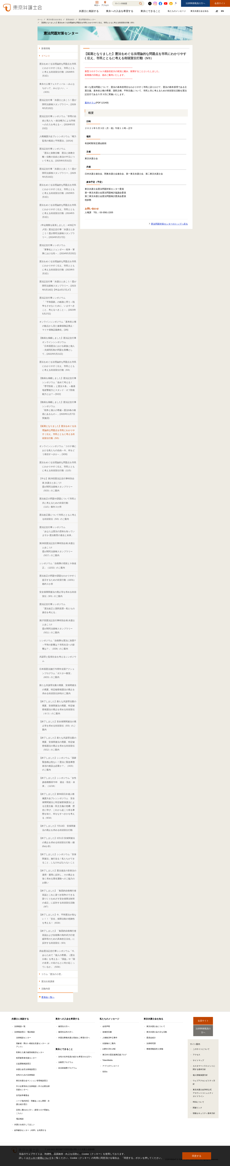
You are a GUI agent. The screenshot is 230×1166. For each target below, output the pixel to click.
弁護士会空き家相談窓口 (26, 1069)
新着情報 (45, 48)
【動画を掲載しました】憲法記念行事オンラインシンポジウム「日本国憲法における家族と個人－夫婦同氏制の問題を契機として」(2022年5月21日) (57, 346)
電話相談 (20, 1119)
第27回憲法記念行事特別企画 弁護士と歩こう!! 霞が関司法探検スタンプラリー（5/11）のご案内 (57, 626)
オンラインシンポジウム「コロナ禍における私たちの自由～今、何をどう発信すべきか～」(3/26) (57, 450)
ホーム (40, 19)
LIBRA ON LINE (109, 1049)
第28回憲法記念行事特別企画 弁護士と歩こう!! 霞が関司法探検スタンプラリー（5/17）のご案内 (57, 549)
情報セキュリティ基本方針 (204, 1111)
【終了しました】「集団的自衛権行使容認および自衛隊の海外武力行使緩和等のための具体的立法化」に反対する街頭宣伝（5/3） (57, 937)
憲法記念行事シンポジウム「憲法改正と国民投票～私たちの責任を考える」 (57, 608)
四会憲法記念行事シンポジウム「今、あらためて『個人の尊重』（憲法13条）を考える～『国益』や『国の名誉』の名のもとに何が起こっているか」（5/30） (57, 959)
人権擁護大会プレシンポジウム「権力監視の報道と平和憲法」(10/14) (57, 138)
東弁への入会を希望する (120, 12)
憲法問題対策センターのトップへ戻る (169, 224)
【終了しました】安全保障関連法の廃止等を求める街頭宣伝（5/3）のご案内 (57, 725)
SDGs (104, 1072)
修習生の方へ (63, 1026)
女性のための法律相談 (25, 1075)
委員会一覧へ (47, 997)
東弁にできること (151, 12)
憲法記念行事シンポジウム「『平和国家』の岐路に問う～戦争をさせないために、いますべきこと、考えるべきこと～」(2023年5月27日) (57, 306)
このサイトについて (201, 1046)
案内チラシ (90, 102)
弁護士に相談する (89, 12)
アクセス (196, 1052)
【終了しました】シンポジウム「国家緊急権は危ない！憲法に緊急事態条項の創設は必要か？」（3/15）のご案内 (57, 764)
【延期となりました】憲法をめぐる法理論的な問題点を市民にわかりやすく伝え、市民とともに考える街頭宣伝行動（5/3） (57, 432)
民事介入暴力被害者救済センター (30, 1052)
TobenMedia (107, 1060)
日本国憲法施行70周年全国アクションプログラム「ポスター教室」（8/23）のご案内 (56, 673)
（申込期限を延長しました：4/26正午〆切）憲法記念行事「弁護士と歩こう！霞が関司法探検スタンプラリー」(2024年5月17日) (57, 231)
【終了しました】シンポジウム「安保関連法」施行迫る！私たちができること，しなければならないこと (57, 858)
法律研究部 (151, 1043)
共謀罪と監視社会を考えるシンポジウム (57, 659)
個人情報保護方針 (200, 1072)
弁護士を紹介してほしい (24, 1124)
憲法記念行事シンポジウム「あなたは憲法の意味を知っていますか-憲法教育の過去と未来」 (57, 531)
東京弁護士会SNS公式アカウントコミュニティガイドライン (203, 1090)
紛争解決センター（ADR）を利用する (30, 1130)
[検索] (124, 3)
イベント (45, 56)
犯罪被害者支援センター (26, 1058)
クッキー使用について (39, 1158)
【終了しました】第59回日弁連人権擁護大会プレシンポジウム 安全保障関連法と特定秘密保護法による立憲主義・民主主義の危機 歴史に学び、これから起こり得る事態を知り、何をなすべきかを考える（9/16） (57, 806)
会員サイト (220, 3)
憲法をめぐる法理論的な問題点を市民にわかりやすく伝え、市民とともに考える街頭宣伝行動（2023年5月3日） (57, 267)
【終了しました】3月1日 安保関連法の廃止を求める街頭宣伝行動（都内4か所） (57, 842)
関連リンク (197, 1105)
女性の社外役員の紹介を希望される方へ (75, 1057)
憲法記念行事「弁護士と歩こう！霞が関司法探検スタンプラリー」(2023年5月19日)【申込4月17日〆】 (57, 285)
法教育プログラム (65, 1062)
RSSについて (198, 1099)
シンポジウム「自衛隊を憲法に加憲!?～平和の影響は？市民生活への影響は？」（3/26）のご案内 (57, 644)
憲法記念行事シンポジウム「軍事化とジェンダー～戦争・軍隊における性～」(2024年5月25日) (57, 249)
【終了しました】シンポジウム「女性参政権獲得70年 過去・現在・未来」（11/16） (57, 782)
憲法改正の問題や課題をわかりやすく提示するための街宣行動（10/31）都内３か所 (57, 579)
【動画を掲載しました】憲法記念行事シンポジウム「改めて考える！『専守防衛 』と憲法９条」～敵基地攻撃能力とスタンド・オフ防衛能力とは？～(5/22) (57, 386)
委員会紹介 (70, 19)
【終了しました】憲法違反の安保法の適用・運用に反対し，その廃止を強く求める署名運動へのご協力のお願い (57, 876)
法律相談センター (23, 1038)
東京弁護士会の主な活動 (156, 1032)
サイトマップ (198, 1058)
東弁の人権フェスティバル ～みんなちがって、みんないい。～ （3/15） (57, 88)
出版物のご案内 (108, 1043)
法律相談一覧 (19, 1026)
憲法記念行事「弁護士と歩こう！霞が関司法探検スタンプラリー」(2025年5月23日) (57, 173)
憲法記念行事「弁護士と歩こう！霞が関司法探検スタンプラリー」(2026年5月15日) (57, 104)
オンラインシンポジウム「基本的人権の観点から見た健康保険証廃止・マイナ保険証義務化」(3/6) (57, 325)
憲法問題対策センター (87, 19)
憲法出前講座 (47, 981)
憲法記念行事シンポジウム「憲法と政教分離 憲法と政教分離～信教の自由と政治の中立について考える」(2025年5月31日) (57, 154)
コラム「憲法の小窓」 (52, 974)
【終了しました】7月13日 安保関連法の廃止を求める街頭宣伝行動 (57, 828)
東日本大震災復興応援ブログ (114, 1055)
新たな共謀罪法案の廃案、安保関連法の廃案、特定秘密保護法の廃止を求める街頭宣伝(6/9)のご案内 (57, 689)
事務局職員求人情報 (154, 1049)
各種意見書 (107, 1032)
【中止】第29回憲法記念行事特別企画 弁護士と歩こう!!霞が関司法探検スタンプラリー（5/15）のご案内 (56, 484)
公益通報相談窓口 (23, 1064)
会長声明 (106, 1026)
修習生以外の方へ (65, 1032)
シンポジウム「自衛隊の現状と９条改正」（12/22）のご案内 (57, 565)
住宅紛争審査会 (22, 1095)
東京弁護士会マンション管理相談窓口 (32, 1081)
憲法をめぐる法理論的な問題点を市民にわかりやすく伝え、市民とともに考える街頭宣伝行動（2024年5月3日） (57, 211)
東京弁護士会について (155, 1026)
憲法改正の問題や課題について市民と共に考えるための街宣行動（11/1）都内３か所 (57, 502)
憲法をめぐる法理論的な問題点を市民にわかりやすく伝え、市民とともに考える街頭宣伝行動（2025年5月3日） (57, 191)
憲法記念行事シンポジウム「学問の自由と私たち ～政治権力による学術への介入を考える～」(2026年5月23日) (57, 122)
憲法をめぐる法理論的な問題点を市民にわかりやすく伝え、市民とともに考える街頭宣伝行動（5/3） (57, 366)
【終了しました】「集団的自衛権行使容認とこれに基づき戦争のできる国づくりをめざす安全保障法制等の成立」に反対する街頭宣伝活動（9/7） (57, 898)
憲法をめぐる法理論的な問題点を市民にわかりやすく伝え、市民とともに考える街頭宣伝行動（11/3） (57, 466)
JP (217, 11)
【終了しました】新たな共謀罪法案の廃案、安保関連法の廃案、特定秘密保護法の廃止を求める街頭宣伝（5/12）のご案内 (57, 744)
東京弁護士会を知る (199, 11)
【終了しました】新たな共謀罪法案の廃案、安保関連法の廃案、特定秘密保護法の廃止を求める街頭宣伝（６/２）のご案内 (57, 707)
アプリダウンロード (110, 1066)
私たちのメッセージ (177, 11)
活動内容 (45, 988)
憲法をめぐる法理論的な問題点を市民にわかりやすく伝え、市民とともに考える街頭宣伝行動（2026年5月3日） (57, 70)
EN (222, 11)
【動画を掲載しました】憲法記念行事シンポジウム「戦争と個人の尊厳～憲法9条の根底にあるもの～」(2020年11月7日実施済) (57, 410)
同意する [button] (196, 1156)
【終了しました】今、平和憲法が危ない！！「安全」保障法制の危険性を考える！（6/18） (57, 918)
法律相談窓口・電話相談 (24, 1032)
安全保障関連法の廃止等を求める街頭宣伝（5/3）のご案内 (57, 594)
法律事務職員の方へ (195, 3)
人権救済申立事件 (109, 1038)
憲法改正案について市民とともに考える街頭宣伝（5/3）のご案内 (57, 517)
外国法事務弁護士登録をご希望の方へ (74, 1038)
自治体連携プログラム (67, 1068)
